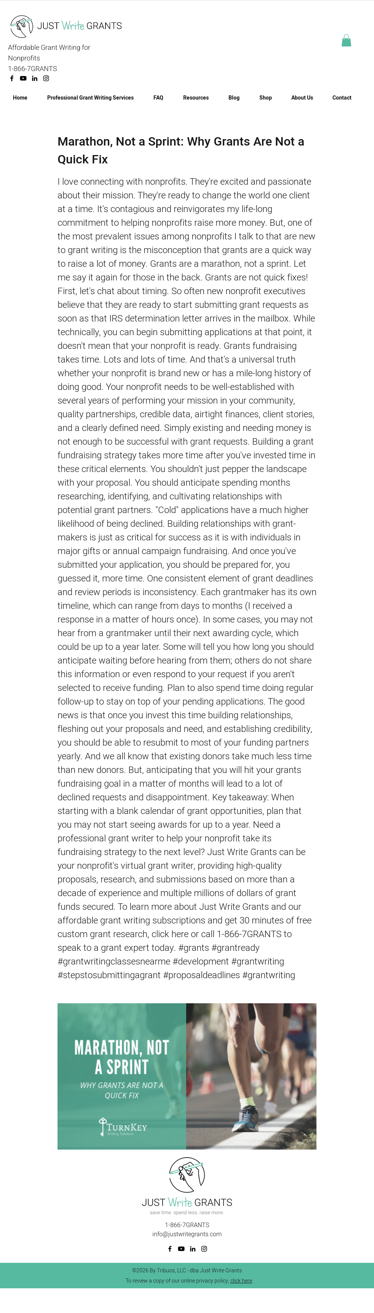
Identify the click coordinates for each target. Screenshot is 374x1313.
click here (241, 1281)
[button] (346, 40)
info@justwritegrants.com (187, 1234)
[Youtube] (23, 78)
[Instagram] (46, 78)
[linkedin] (34, 78)
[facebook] (12, 78)
